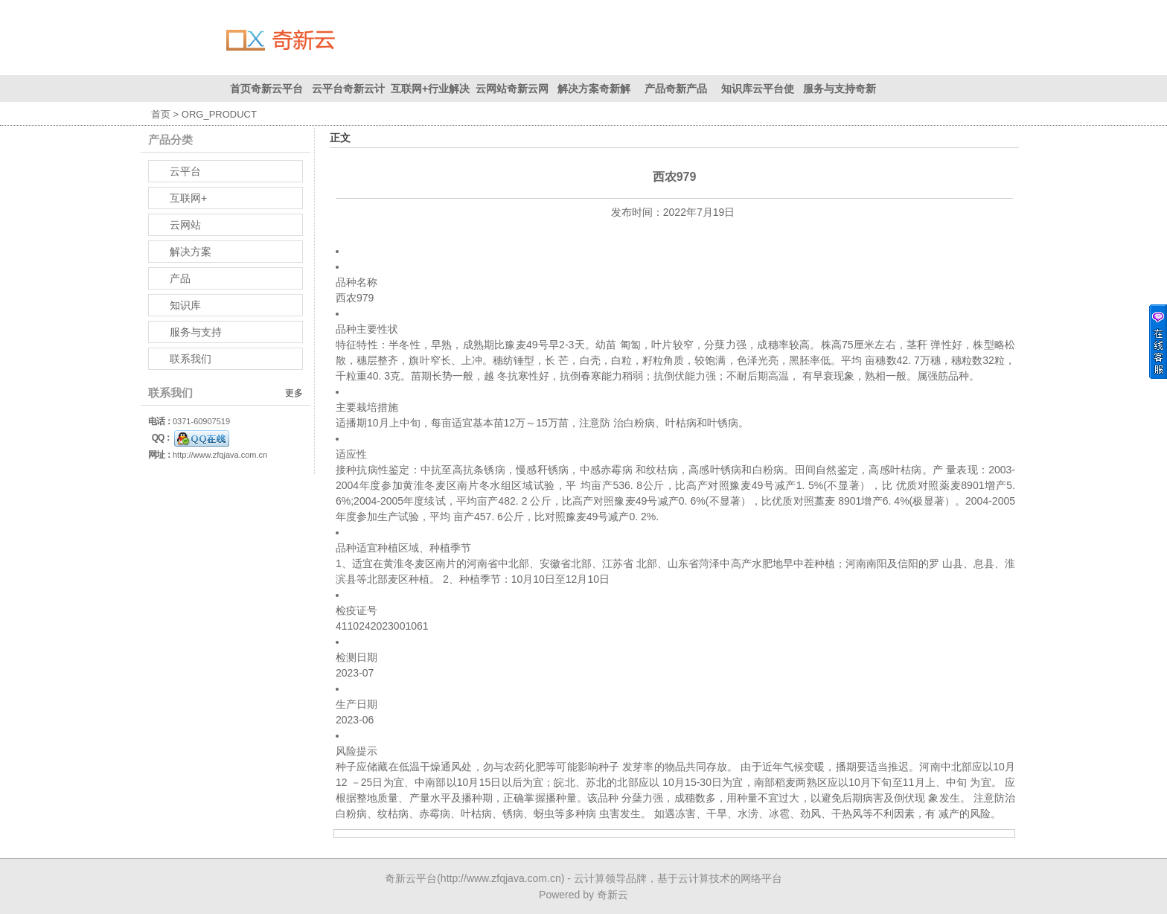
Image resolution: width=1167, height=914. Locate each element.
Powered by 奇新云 (583, 895)
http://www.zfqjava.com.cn (220, 454)
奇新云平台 (411, 878)
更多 (294, 393)
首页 (160, 114)
